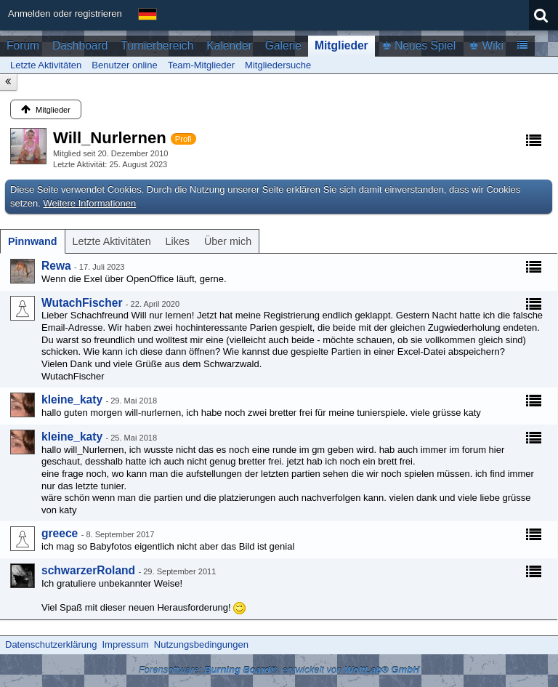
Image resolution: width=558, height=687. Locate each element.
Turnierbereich (157, 45)
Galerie (283, 45)
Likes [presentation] (178, 241)
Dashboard (80, 45)
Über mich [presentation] (227, 241)
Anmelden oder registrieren (65, 13)
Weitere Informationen (90, 203)
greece (59, 533)
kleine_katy (71, 399)
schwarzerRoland (88, 570)
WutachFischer (82, 303)
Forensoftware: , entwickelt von (279, 669)
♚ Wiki (486, 45)
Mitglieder (341, 45)
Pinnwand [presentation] (32, 241)
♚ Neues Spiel (418, 45)
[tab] (32, 241)
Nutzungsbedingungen (201, 644)
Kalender (228, 45)
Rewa (56, 266)
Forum (23, 45)
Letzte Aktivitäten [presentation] (112, 241)
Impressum (125, 644)
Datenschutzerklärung (51, 644)
